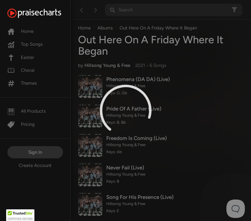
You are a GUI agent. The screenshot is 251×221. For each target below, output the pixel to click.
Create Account (35, 165)
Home (20, 31)
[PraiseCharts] (41, 13)
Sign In (35, 152)
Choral (20, 70)
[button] (20, 215)
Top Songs (25, 44)
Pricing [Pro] (21, 124)
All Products (26, 111)
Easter (20, 57)
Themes (22, 83)
